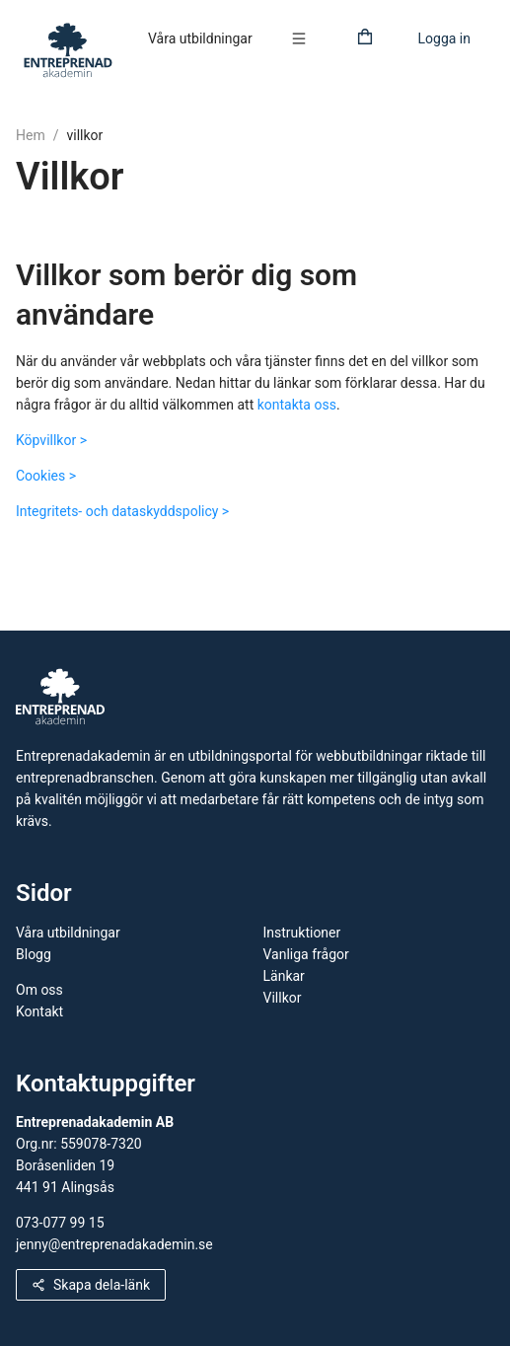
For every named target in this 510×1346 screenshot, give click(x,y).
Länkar (284, 976)
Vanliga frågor (306, 954)
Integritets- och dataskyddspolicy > (122, 511)
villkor (84, 135)
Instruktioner (302, 932)
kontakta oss (296, 404)
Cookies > (46, 476)
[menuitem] (200, 39)
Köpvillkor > (51, 440)
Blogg (33, 954)
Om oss (39, 990)
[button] (304, 38)
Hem (30, 135)
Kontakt (39, 1011)
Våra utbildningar (200, 38)
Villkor (282, 998)
